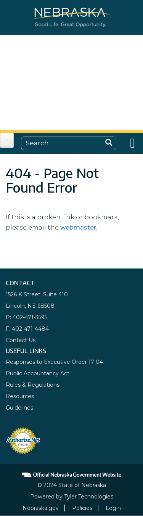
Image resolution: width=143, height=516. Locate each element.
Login (113, 508)
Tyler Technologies (88, 496)
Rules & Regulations (32, 384)
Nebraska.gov (40, 508)
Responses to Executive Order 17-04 (54, 361)
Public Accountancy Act (37, 373)
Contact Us (20, 340)
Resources (20, 396)
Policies (82, 508)
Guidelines (19, 407)
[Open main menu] (7, 140)
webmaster (78, 227)
